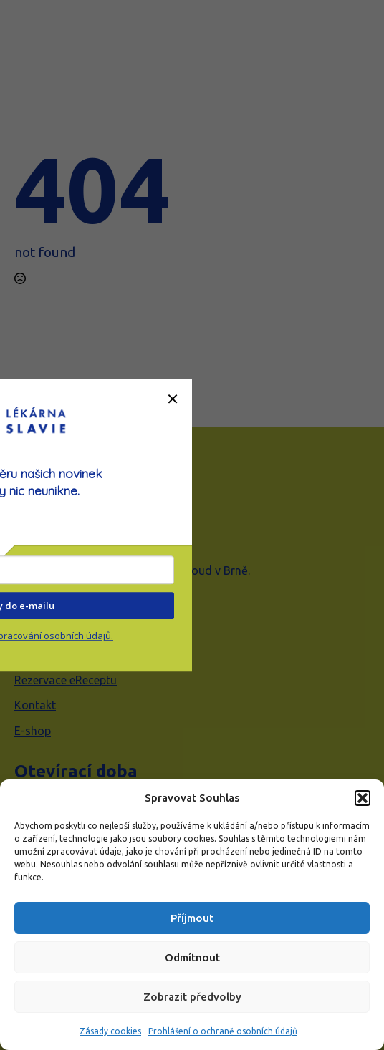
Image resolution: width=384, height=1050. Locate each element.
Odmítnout (192, 957)
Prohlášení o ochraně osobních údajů (222, 1031)
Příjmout (192, 918)
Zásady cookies (110, 1031)
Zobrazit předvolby (192, 997)
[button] (362, 798)
